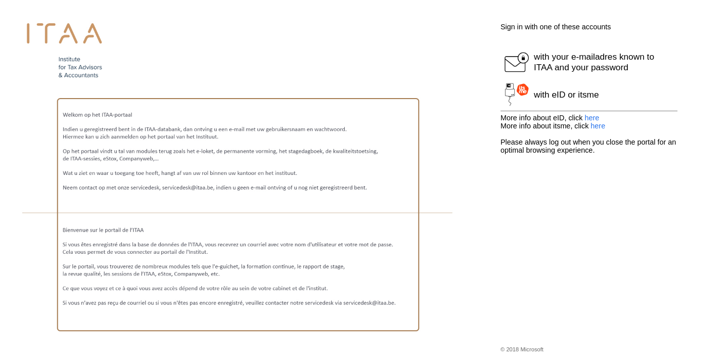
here (591, 118)
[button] (588, 62)
